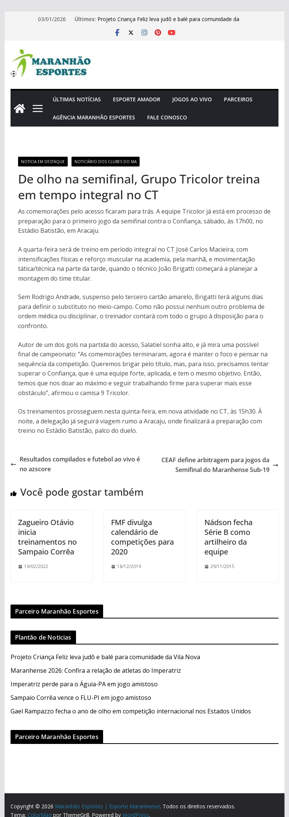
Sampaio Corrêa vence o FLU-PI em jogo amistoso (81, 697)
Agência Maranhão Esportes (94, 117)
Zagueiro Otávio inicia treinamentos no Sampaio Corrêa (47, 537)
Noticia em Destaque (43, 161)
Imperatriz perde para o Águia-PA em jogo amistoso (84, 684)
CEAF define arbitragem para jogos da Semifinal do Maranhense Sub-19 (219, 465)
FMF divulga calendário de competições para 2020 (142, 537)
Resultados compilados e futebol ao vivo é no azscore (75, 464)
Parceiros (238, 99)
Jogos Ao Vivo (192, 99)
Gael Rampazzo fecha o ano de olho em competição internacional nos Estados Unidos (131, 711)
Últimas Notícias (77, 99)
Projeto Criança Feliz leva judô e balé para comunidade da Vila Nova (105, 657)
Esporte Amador (136, 99)
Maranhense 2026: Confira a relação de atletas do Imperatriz (96, 670)
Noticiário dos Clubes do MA (106, 161)
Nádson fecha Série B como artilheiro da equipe (228, 537)
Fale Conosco (167, 117)
